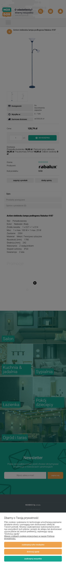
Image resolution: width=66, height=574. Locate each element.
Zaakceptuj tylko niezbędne (33, 545)
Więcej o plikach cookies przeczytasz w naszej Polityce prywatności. (29, 537)
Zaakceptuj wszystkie (33, 559)
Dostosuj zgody (33, 552)
